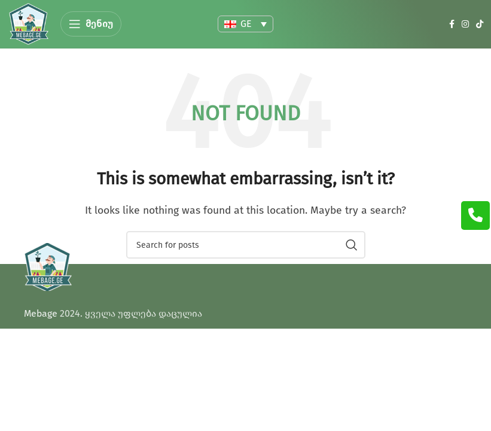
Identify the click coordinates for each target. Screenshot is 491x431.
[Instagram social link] (465, 24)
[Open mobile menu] (90, 24)
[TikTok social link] (479, 24)
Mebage (40, 313)
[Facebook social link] (452, 24)
